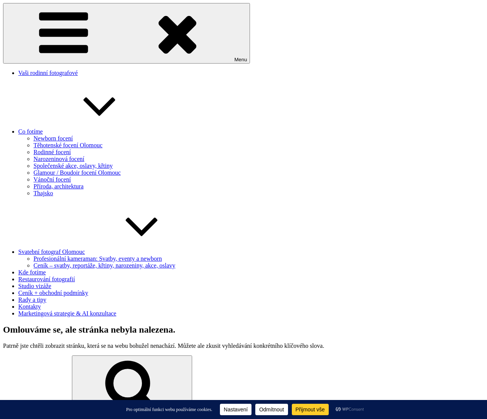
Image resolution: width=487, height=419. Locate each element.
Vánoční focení (52, 179)
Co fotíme (87, 131)
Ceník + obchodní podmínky (53, 293)
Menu (126, 33)
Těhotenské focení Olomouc (67, 145)
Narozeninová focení (58, 159)
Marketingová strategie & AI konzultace (67, 313)
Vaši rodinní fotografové (48, 73)
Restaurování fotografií (46, 279)
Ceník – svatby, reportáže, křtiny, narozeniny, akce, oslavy (104, 265)
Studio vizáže (34, 286)
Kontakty (29, 306)
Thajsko (43, 193)
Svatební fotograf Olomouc (108, 252)
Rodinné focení (52, 152)
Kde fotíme (32, 272)
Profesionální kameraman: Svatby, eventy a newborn (97, 258)
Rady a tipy (32, 299)
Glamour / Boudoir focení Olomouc (77, 172)
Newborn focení (53, 138)
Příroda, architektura (58, 186)
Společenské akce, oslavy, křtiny (73, 166)
